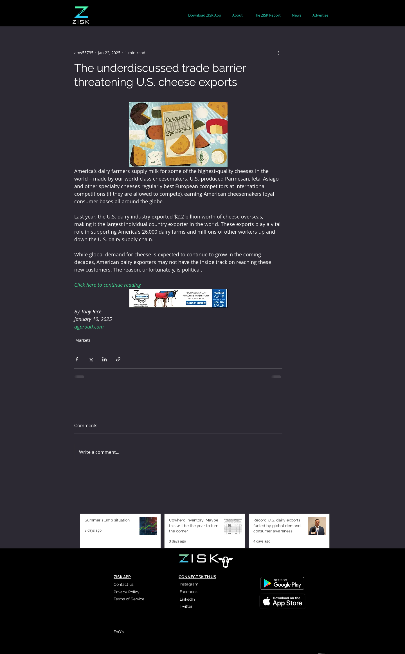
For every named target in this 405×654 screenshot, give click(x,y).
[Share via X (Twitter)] (90, 359)
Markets (83, 340)
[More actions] (279, 52)
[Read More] (282, 600)
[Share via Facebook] (77, 359)
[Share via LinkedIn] (104, 359)
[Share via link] (118, 359)
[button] (237, 15)
